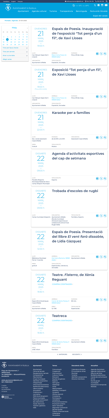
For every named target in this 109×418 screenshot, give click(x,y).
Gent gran (55, 383)
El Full (93, 379)
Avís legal (5, 387)
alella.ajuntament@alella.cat (12, 380)
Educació (55, 377)
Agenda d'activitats (97, 369)
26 (7, 44)
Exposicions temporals (98, 385)
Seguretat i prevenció (59, 407)
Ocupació (55, 392)
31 (27, 44)
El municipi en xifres (79, 371)
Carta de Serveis (38, 371)
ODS (34, 407)
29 (19, 44)
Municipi (74, 373)
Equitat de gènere (58, 379)
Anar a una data (15, 56)
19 (7, 42)
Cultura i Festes (57, 375)
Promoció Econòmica (59, 402)
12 (7, 39)
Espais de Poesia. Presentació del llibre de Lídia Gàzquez (78, 236)
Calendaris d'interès (78, 369)
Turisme (53, 11)
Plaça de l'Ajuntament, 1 (10, 370)
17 (27, 39)
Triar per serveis (15, 52)
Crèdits (4, 385)
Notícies (93, 386)
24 (27, 42)
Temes (54, 365)
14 (15, 39)
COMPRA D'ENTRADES (62, 284)
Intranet (4, 391)
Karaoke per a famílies (71, 113)
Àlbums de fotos (96, 373)
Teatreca (59, 316)
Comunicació (56, 369)
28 (15, 44)
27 (11, 44)
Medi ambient (57, 388)
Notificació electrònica (41, 386)
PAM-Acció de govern (40, 396)
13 (11, 39)
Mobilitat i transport (59, 390)
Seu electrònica (38, 402)
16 (23, 39)
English (13, 1)
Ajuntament (23, 11)
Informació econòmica (41, 385)
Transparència (66, 11)
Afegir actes (7, 59)
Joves (54, 386)
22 (19, 42)
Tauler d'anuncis (38, 404)
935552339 (7, 374)
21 (15, 42)
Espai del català (100, 16)
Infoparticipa (37, 383)
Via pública (56, 415)
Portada (8, 20)
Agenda (15, 20)
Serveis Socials (57, 409)
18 (3, 42)
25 (3, 44)
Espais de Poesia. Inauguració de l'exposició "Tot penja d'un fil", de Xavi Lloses (77, 33)
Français (20, 1)
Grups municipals (39, 379)
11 (3, 39)
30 (23, 44)
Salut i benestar (57, 405)
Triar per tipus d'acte (15, 48)
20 (11, 42)
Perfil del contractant (40, 400)
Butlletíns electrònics (98, 375)
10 (27, 37)
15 (19, 39)
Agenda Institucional (98, 371)
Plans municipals (39, 398)
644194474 (5, 376)
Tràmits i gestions (39, 405)
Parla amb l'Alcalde (98, 11)
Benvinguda (81, 11)
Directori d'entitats (78, 379)
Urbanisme (56, 413)
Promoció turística (58, 404)
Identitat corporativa (40, 381)
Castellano (6, 1)
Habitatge (55, 385)
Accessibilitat (6, 389)
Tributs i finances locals (60, 411)
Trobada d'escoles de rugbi (75, 191)
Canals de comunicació (99, 377)
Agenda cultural (39, 11)
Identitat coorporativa (79, 377)
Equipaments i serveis (40, 373)
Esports (55, 381)
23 (23, 42)
